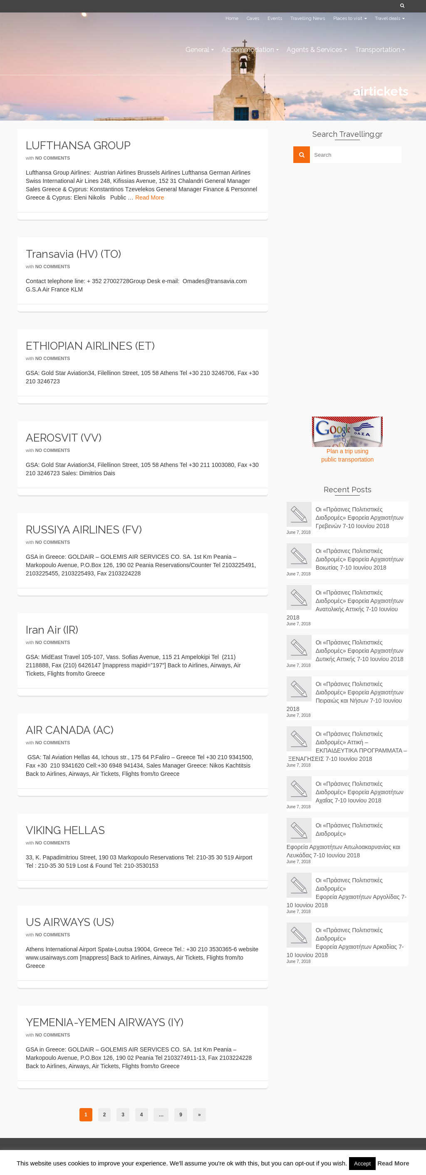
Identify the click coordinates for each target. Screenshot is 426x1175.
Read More (149, 197)
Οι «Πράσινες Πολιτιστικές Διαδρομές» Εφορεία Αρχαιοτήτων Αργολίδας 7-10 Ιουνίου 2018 (346, 892)
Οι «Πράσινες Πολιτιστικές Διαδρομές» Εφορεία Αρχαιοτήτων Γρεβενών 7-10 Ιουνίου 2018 (360, 517)
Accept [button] (362, 1163)
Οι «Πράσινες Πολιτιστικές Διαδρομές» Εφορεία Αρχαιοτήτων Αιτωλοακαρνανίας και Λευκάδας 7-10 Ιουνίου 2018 (343, 840)
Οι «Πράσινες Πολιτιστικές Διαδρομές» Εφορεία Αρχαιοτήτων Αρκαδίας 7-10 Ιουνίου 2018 (345, 942)
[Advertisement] (349, 227)
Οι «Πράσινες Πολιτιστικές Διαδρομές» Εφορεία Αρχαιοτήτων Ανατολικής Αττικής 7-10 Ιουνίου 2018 (345, 605)
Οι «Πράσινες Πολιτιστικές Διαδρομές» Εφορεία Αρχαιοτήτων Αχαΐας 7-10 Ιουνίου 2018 (360, 792)
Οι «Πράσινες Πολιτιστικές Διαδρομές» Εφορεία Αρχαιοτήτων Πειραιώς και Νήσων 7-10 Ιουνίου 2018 (345, 696)
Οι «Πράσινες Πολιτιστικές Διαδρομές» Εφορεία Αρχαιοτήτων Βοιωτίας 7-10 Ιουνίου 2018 (360, 559)
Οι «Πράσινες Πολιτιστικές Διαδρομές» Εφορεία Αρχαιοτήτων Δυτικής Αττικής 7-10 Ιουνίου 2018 (360, 650)
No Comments (52, 158)
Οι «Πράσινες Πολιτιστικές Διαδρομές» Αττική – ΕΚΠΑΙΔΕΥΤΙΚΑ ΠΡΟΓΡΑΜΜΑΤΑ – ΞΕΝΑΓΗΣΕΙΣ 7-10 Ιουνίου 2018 (347, 746)
